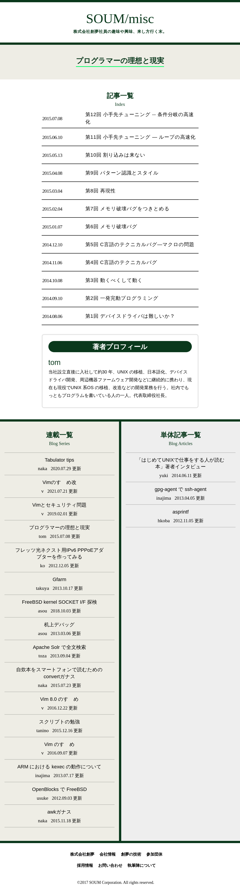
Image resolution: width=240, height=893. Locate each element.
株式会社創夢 (82, 854)
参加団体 (154, 854)
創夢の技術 (131, 854)
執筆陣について (142, 865)
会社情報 (107, 854)
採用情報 (85, 865)
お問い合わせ (110, 865)
